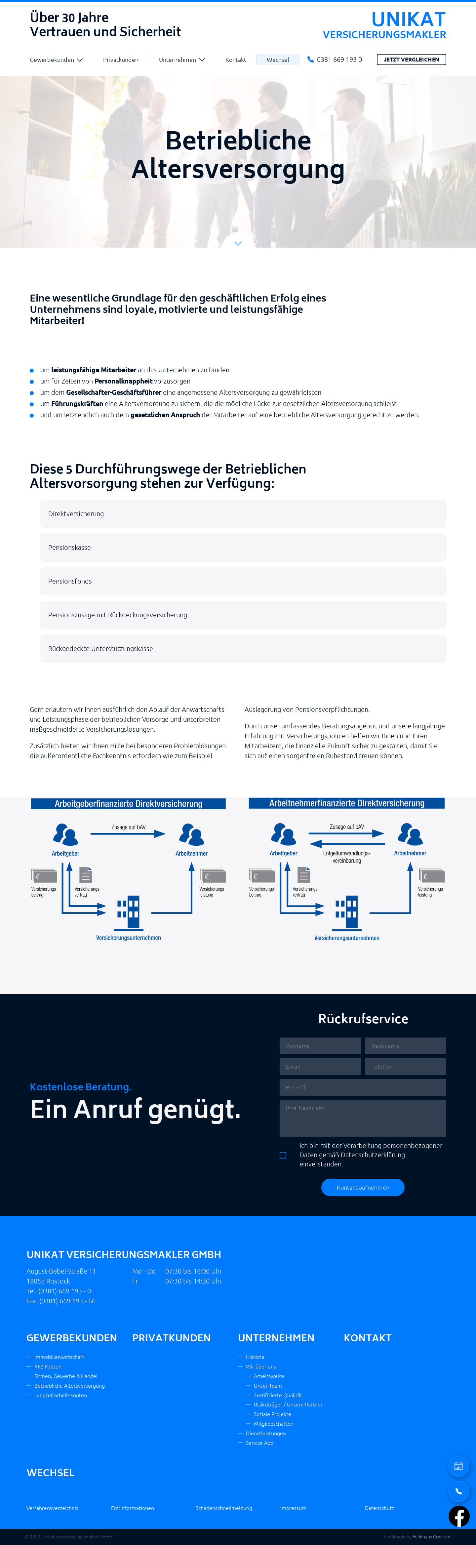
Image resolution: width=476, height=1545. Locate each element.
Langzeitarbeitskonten (60, 1395)
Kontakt (235, 59)
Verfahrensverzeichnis (52, 1508)
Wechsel (278, 59)
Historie (255, 1357)
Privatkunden (121, 59)
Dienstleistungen (266, 1433)
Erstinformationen (132, 1508)
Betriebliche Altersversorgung (69, 1386)
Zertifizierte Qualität (278, 1395)
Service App (259, 1443)
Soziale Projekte (272, 1414)
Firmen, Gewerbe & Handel (66, 1376)
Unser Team (268, 1386)
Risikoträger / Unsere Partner (288, 1404)
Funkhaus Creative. (432, 1536)
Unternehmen (177, 59)
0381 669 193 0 (339, 59)
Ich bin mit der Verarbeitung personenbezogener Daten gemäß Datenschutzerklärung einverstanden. (361, 1155)
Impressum (293, 1508)
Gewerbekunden (52, 59)
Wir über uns (261, 1366)
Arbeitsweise (269, 1376)
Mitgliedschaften (274, 1424)
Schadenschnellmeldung (224, 1508)
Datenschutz (379, 1508)
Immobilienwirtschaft (59, 1357)
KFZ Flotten (47, 1366)
